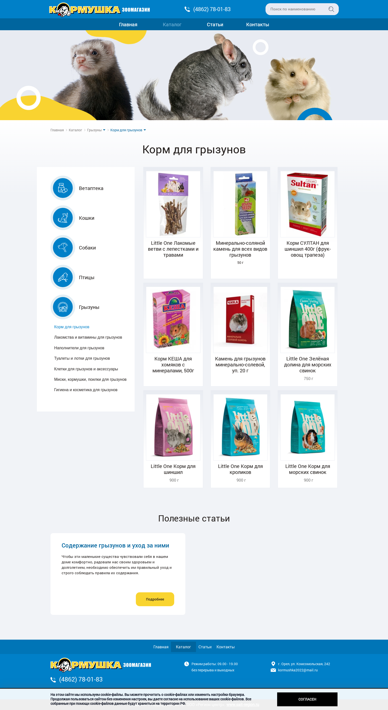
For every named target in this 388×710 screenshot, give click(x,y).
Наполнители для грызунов (79, 348)
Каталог (172, 24)
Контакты (257, 24)
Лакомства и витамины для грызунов (88, 337)
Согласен (307, 699)
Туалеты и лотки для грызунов (82, 358)
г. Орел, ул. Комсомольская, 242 (304, 663)
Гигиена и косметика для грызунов (86, 390)
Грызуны (94, 130)
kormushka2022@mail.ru (298, 670)
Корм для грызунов (71, 327)
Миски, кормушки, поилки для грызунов (90, 379)
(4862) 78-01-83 (212, 9)
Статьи (215, 24)
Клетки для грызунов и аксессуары (86, 369)
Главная (128, 24)
